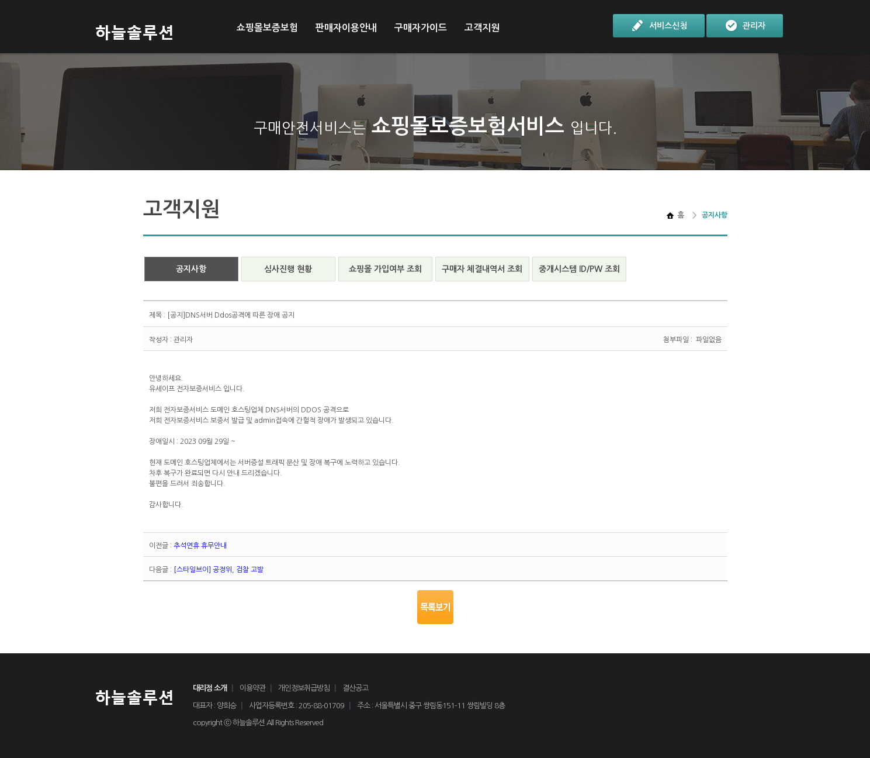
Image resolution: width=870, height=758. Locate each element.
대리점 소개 (210, 688)
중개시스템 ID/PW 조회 (579, 269)
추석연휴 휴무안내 (200, 545)
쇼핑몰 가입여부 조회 (385, 269)
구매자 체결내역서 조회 (482, 269)
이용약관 (252, 688)
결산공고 (355, 688)
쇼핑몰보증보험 (267, 27)
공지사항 (191, 269)
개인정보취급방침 (304, 688)
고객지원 (482, 27)
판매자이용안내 (346, 27)
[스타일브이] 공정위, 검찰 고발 (219, 569)
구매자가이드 (420, 27)
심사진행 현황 (288, 269)
